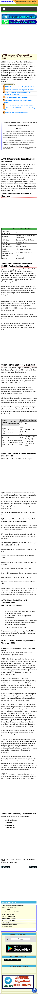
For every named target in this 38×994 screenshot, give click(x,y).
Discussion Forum (7, 926)
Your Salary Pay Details (8, 920)
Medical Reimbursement (9, 918)
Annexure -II (9, 825)
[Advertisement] (19, 39)
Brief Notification (11, 820)
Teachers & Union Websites (9, 924)
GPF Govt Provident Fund (9, 908)
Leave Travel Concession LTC (10, 912)
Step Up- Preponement (8, 916)
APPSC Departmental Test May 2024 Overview (19, 90)
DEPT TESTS (14, 862)
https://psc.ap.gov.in (14, 79)
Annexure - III (10, 828)
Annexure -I (9, 822)
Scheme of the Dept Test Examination (16, 97)
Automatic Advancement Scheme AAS (13, 905)
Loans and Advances (8, 910)
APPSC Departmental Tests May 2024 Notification (20, 87)
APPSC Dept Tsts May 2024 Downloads (17, 113)
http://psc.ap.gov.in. (17, 273)
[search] (20, 939)
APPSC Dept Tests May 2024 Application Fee (19, 105)
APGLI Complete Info (8, 914)
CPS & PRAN (5, 922)
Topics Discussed (8, 84)
